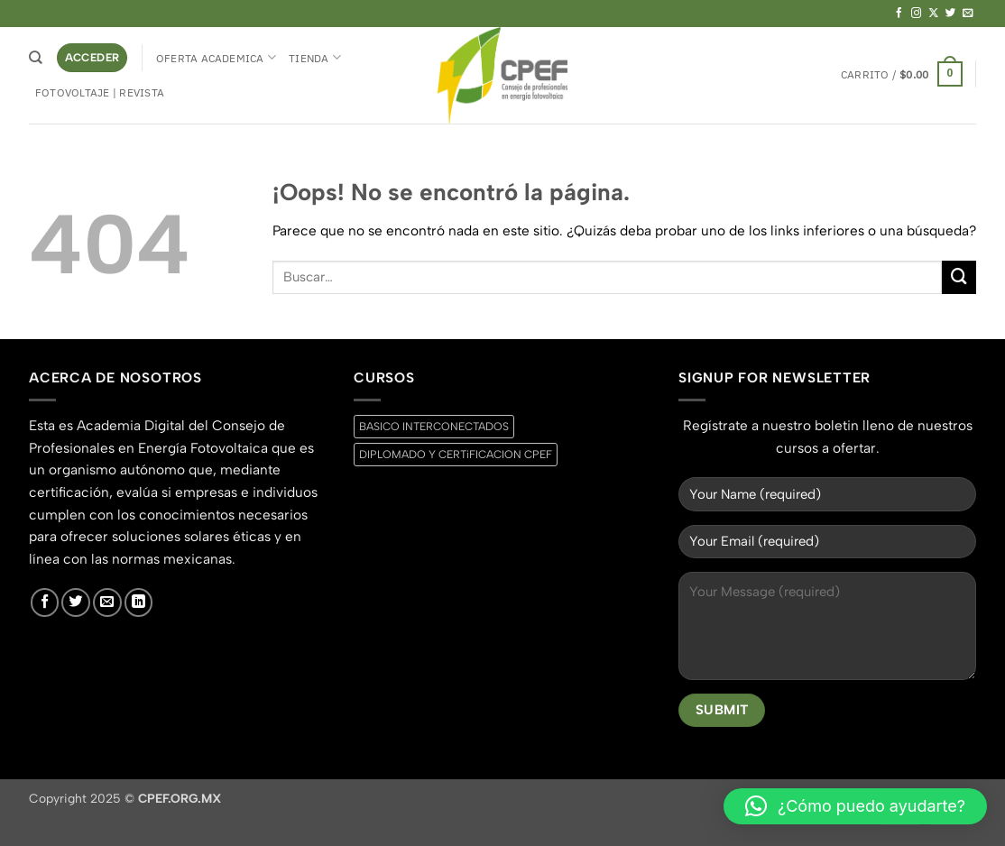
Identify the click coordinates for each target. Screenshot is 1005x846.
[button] (92, 57)
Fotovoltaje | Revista (99, 92)
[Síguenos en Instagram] (916, 13)
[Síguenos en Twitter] (950, 13)
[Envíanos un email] (968, 13)
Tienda (315, 57)
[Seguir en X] (933, 13)
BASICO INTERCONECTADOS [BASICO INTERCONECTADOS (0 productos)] (434, 426)
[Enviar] (959, 278)
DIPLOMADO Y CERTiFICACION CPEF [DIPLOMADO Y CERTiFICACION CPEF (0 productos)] (455, 454)
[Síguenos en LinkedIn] (138, 602)
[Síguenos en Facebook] (899, 13)
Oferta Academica (216, 57)
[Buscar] (35, 58)
